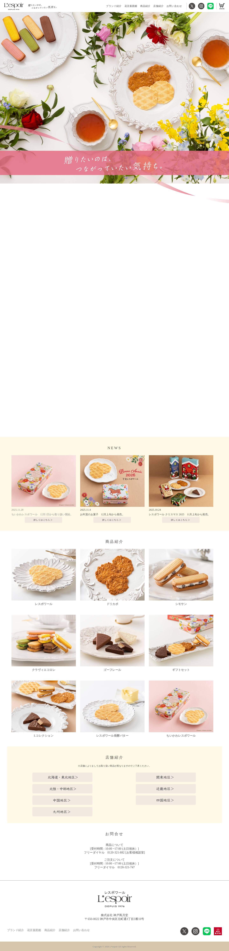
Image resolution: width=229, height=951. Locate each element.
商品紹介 (145, 6)
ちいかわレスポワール (181, 735)
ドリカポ (112, 604)
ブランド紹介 (113, 6)
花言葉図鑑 (131, 6)
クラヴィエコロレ (44, 669)
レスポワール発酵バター (112, 735)
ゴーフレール (112, 669)
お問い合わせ (174, 6)
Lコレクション (43, 735)
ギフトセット (181, 669)
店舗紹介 (158, 6)
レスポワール (43, 604)
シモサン (181, 604)
